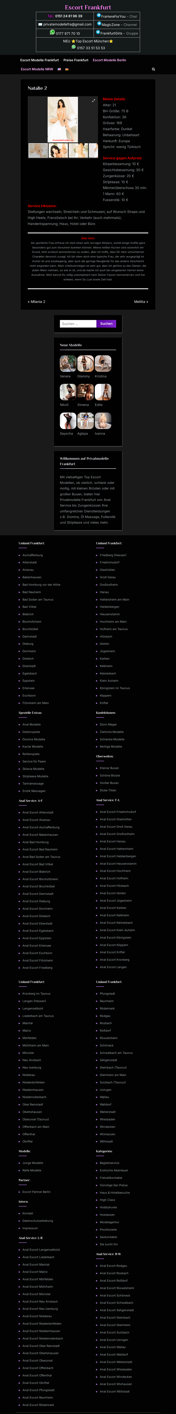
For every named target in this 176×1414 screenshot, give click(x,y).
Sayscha (66, 433)
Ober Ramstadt (33, 1104)
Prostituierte (108, 1229)
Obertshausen (32, 1112)
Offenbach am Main (36, 1126)
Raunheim (107, 1001)
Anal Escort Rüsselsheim (117, 1288)
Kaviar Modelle (33, 746)
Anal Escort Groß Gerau (116, 826)
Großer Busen (109, 783)
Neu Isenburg (32, 1067)
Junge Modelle (33, 1163)
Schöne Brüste (110, 775)
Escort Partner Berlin (37, 1191)
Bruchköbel (30, 629)
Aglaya (82, 433)
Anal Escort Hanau (113, 841)
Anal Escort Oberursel (38, 1360)
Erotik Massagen (34, 791)
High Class (107, 1199)
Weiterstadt (108, 1112)
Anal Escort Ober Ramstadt (41, 1346)
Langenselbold (33, 1008)
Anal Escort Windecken (116, 1376)
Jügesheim (107, 651)
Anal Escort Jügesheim (116, 900)
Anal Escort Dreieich (36, 916)
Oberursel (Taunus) (36, 1119)
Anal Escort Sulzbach (114, 1332)
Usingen (106, 1089)
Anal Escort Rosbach (114, 1273)
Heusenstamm (110, 614)
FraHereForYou (111, 16)
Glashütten (107, 569)
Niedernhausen (33, 1089)
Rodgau (105, 1016)
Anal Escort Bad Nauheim (40, 849)
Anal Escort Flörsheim (38, 960)
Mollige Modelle (111, 746)
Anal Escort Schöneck (115, 1295)
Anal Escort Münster (37, 1294)
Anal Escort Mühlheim (38, 1286)
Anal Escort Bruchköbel (39, 886)
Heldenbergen (109, 606)
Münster (28, 1052)
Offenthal (29, 1134)
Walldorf (105, 1104)
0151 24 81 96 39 (68, 16)
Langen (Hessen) (34, 1001)
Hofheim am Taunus (114, 629)
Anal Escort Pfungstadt (38, 1390)
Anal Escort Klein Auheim (117, 930)
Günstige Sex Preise (114, 1185)
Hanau (104, 592)
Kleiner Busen (109, 768)
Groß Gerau (108, 577)
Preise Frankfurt (75, 60)
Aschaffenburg (33, 555)
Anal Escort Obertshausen (41, 1353)
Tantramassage (33, 783)
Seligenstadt (108, 1060)
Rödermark (107, 1008)
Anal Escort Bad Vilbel (38, 864)
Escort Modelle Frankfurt (39, 60)
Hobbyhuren (108, 1207)
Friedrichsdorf (109, 562)
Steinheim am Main (113, 1075)
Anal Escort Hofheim (114, 878)
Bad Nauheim (32, 592)
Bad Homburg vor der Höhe (41, 584)
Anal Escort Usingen (114, 1339)
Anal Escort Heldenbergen (118, 856)
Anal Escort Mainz (35, 1271)
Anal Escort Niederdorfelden (42, 1323)
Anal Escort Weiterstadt (116, 1362)
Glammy (83, 376)
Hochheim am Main (113, 621)
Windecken (107, 1126)
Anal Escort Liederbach (38, 1257)
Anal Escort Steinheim (115, 1325)
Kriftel (104, 703)
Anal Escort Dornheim (38, 908)
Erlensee (28, 688)
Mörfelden (30, 1038)
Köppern (106, 695)
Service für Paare (34, 761)
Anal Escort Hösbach (114, 885)
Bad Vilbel (29, 606)
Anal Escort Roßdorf (114, 1280)
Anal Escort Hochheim (115, 871)
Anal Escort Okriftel (36, 1382)
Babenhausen (32, 577)
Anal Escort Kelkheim (114, 915)
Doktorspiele (31, 732)
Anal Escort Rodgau (113, 1265)
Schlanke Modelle (112, 739)
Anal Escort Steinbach (115, 1317)
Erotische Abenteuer (114, 1170)
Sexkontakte (108, 1237)
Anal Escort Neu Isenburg (40, 1308)
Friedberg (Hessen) (113, 555)
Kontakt (28, 1213)
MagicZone (108, 25)
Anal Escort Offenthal (37, 1375)
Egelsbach (30, 673)
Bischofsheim (32, 621)
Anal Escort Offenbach (38, 1368)
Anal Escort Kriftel (112, 952)
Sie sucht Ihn (109, 1244)
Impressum (30, 1228)
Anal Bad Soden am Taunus (41, 856)
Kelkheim (106, 666)
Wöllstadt (106, 1141)
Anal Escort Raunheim (38, 1397)
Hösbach (106, 636)
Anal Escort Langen (113, 967)
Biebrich (28, 614)
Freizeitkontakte (111, 1177)
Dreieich (28, 658)
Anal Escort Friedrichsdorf (118, 811)
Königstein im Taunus (115, 688)
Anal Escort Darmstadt (38, 893)
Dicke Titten (108, 790)
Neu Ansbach (32, 1060)
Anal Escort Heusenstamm (118, 863)
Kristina (100, 376)
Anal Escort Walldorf (114, 1354)
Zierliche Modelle (112, 732)
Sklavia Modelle (33, 768)
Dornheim (29, 651)
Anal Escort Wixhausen (116, 1384)
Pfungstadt (107, 993)
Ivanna (100, 433)
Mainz (27, 1030)
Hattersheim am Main (114, 599)
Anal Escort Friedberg (37, 967)
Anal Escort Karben (113, 907)
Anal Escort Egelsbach (38, 930)
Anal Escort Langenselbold (41, 1249)
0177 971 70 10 (65, 34)
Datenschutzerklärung (38, 1220)
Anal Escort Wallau (113, 1347)
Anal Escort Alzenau (36, 819)
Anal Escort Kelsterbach (116, 922)
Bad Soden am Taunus (38, 599)
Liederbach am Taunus (38, 1016)
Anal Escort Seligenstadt (117, 1310)
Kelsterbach (108, 673)
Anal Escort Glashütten (116, 819)
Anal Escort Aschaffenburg (41, 827)
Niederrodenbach (34, 1097)
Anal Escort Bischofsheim (40, 879)
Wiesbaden (107, 1119)
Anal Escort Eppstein (37, 938)
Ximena (83, 405)
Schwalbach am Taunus (116, 1052)
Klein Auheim (109, 680)
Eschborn (29, 695)
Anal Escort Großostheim (117, 834)
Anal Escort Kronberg (114, 959)
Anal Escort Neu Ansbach (40, 1301)
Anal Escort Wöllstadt (115, 1391)
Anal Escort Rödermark (38, 1405)
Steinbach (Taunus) (113, 1067)
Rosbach (106, 1023)
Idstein (104, 643)
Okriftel (28, 1141)
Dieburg (28, 643)
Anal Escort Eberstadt (37, 923)
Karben (105, 658)
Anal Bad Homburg (36, 842)
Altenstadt (30, 562)
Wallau (104, 1097)
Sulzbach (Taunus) (113, 1082)
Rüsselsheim (109, 1038)
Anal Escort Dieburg (36, 901)
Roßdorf (105, 1030)
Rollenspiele (31, 754)
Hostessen (107, 1214)
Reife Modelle (32, 1170)
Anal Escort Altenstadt (38, 812)
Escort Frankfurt (88, 7)
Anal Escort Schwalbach (116, 1302)
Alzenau (28, 569)
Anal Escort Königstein (115, 937)
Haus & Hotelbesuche (115, 1192)
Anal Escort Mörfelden (38, 1279)
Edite (98, 405)
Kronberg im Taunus (37, 993)
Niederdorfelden (34, 1082)
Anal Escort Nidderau (37, 1316)
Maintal (28, 1023)
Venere (65, 376)
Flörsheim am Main (36, 703)
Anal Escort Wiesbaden (116, 1369)
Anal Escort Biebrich (36, 871)
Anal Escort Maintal (36, 1264)
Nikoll (64, 405)
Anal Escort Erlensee (37, 945)
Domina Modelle (34, 739)
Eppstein (29, 680)
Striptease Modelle (35, 776)
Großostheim (109, 584)
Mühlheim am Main (36, 1045)
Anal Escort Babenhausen (40, 834)
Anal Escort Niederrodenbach (43, 1338)
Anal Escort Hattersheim (116, 848)
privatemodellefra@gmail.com (67, 24)
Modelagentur (109, 1222)
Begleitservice (109, 1163)
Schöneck (107, 1045)
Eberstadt (29, 666)
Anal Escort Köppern (114, 945)
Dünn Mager (108, 724)
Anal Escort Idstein (113, 893)
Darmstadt (30, 636)
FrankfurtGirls (109, 33)
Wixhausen (107, 1134)
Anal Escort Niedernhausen (41, 1331)
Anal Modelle (32, 724)
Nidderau (29, 1075)
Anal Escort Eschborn (37, 953)
